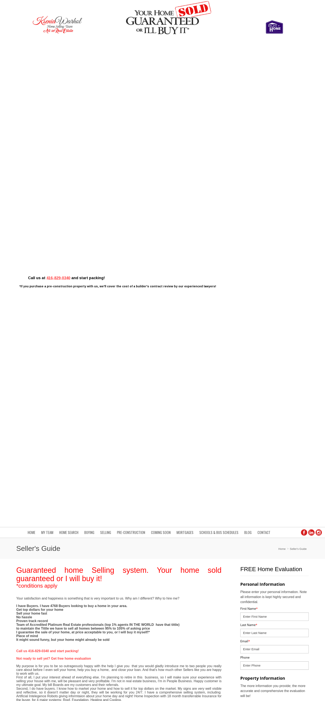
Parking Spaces (251, 310)
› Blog (247, 599)
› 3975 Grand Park (255, 634)
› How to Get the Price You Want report (268, 607)
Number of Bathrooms (256, 294)
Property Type (250, 245)
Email (245, 167)
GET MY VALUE (292, 363)
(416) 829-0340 (86, 596)
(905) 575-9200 (86, 601)
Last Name (248, 151)
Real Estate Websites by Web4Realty (263, 659)
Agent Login (298, 659)
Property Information (262, 204)
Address (247, 228)
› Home (248, 590)
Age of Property (251, 261)
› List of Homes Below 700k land (187, 607)
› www (247, 625)
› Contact (172, 599)
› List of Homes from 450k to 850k (188, 625)
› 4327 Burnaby (176, 634)
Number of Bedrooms (256, 277)
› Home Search (253, 616)
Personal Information (262, 110)
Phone (245, 183)
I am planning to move (256, 342)
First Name (249, 134)
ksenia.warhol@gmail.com (93, 590)
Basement (247, 326)
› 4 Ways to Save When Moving (186, 616)
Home (282, 74)
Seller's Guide (298, 74)
